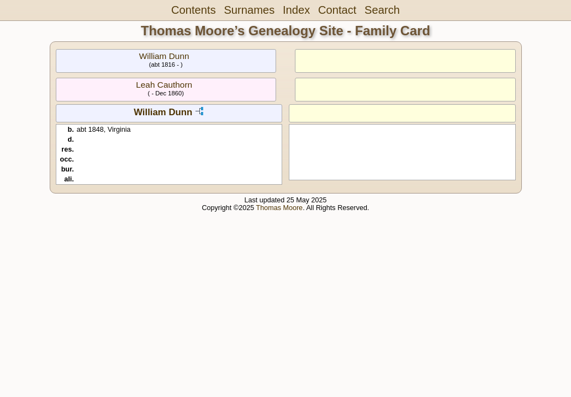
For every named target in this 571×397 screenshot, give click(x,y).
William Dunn (164, 56)
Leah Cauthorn (164, 84)
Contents (193, 10)
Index (296, 10)
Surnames (249, 10)
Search (382, 10)
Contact (337, 10)
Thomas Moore (279, 208)
